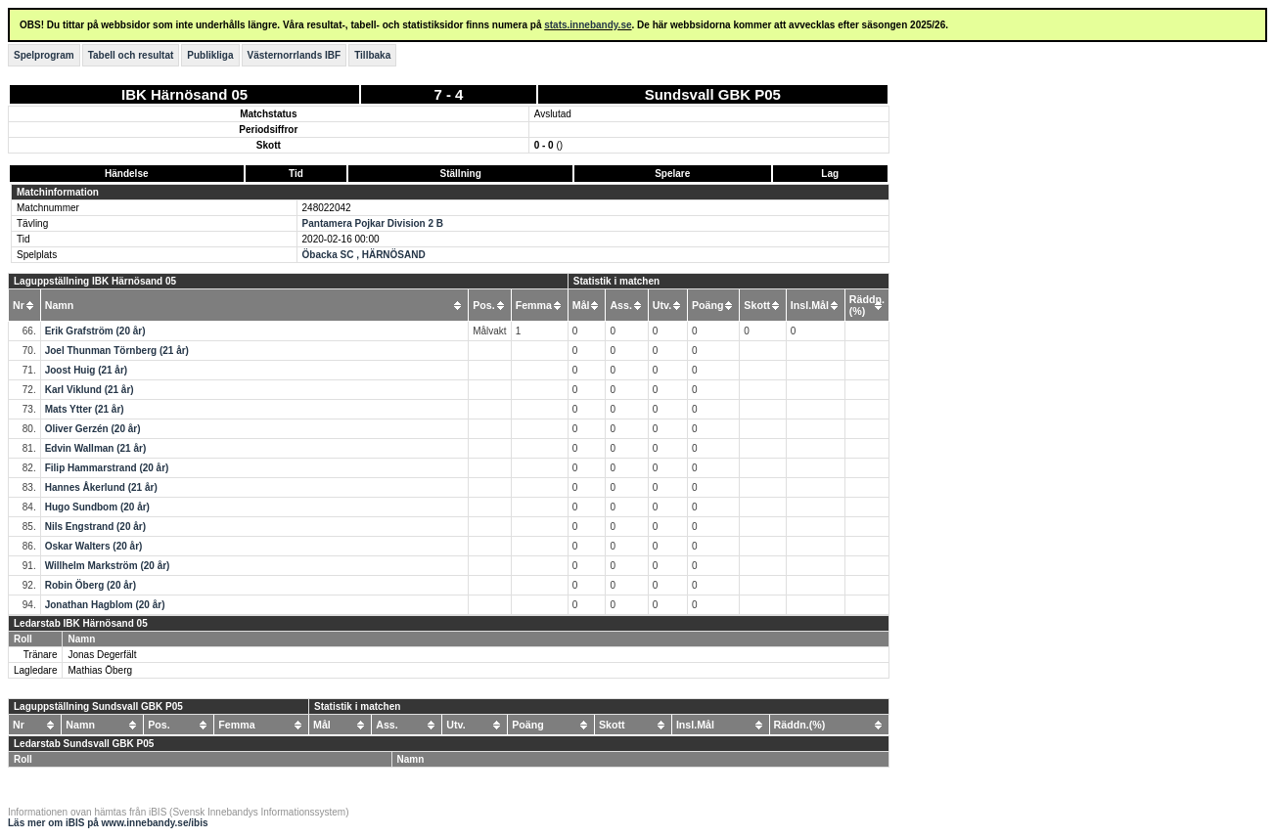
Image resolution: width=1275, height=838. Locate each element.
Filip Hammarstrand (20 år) (107, 468)
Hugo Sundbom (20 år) (97, 507)
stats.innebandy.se (587, 25)
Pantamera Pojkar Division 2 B (373, 223)
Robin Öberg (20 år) (90, 585)
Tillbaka (372, 55)
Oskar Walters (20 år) (94, 546)
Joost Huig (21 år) (86, 370)
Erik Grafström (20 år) (95, 331)
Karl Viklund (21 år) (89, 389)
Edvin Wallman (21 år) (96, 448)
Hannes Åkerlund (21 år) (101, 487)
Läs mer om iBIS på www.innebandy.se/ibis (108, 822)
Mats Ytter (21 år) (84, 409)
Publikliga (210, 55)
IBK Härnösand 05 (184, 94)
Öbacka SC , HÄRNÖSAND (364, 254)
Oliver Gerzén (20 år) (93, 428)
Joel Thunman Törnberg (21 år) (117, 350)
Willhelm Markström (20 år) (107, 565)
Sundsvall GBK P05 (713, 94)
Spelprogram (44, 55)
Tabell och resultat (131, 55)
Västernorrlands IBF (295, 55)
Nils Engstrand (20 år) (95, 526)
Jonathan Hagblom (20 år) (105, 604)
